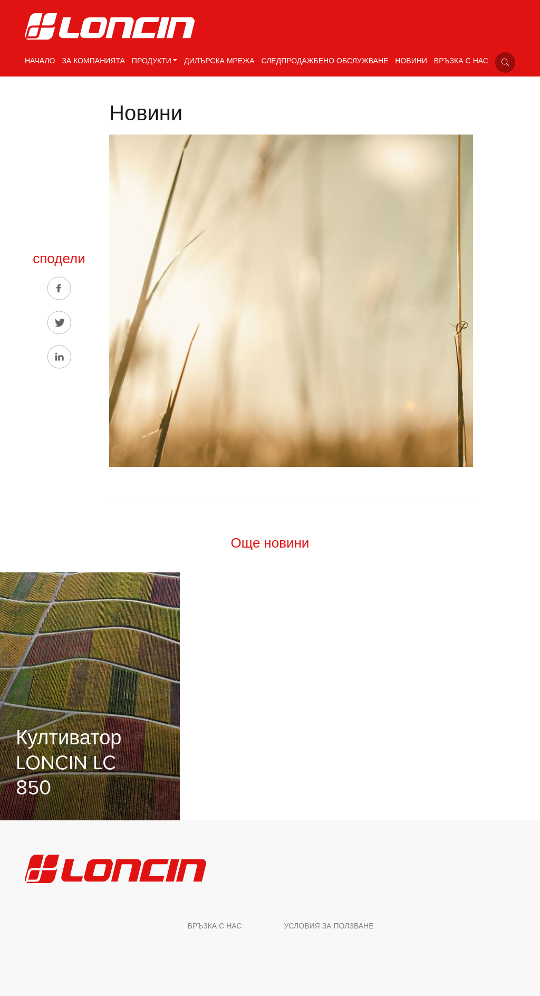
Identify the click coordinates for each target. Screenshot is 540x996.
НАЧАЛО (40, 60)
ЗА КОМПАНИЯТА (93, 60)
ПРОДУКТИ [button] (151, 60)
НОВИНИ (411, 60)
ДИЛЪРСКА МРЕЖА (219, 60)
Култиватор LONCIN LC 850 (68, 763)
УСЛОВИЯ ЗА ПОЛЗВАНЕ (329, 926)
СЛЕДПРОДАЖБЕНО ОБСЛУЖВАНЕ (325, 60)
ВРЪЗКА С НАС (461, 60)
